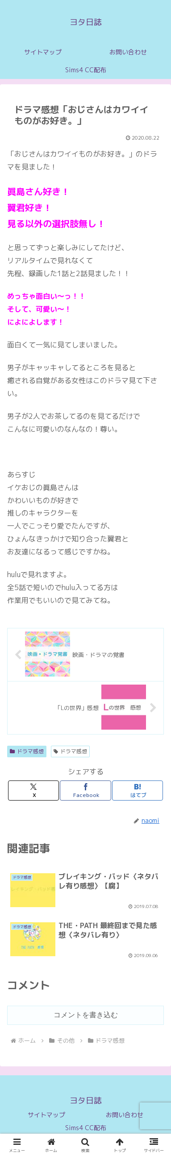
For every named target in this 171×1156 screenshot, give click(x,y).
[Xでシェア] (33, 790)
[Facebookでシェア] (85, 790)
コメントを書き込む (86, 1015)
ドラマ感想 (27, 751)
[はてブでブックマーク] (137, 790)
